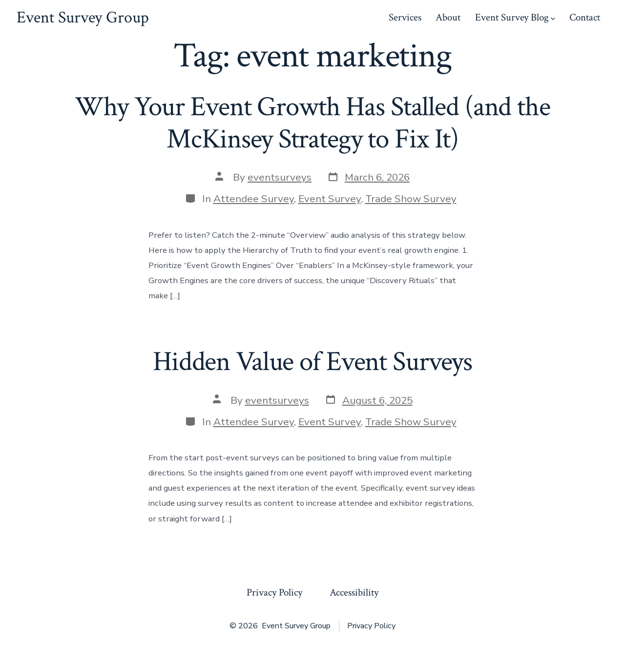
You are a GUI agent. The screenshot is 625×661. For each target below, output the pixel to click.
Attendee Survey (253, 199)
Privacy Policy (274, 592)
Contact (584, 17)
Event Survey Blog (515, 17)
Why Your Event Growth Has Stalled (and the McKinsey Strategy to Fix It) (312, 123)
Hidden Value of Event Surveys (312, 362)
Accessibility (354, 592)
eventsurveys (280, 177)
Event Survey (329, 199)
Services (405, 17)
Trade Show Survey (411, 199)
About (448, 17)
